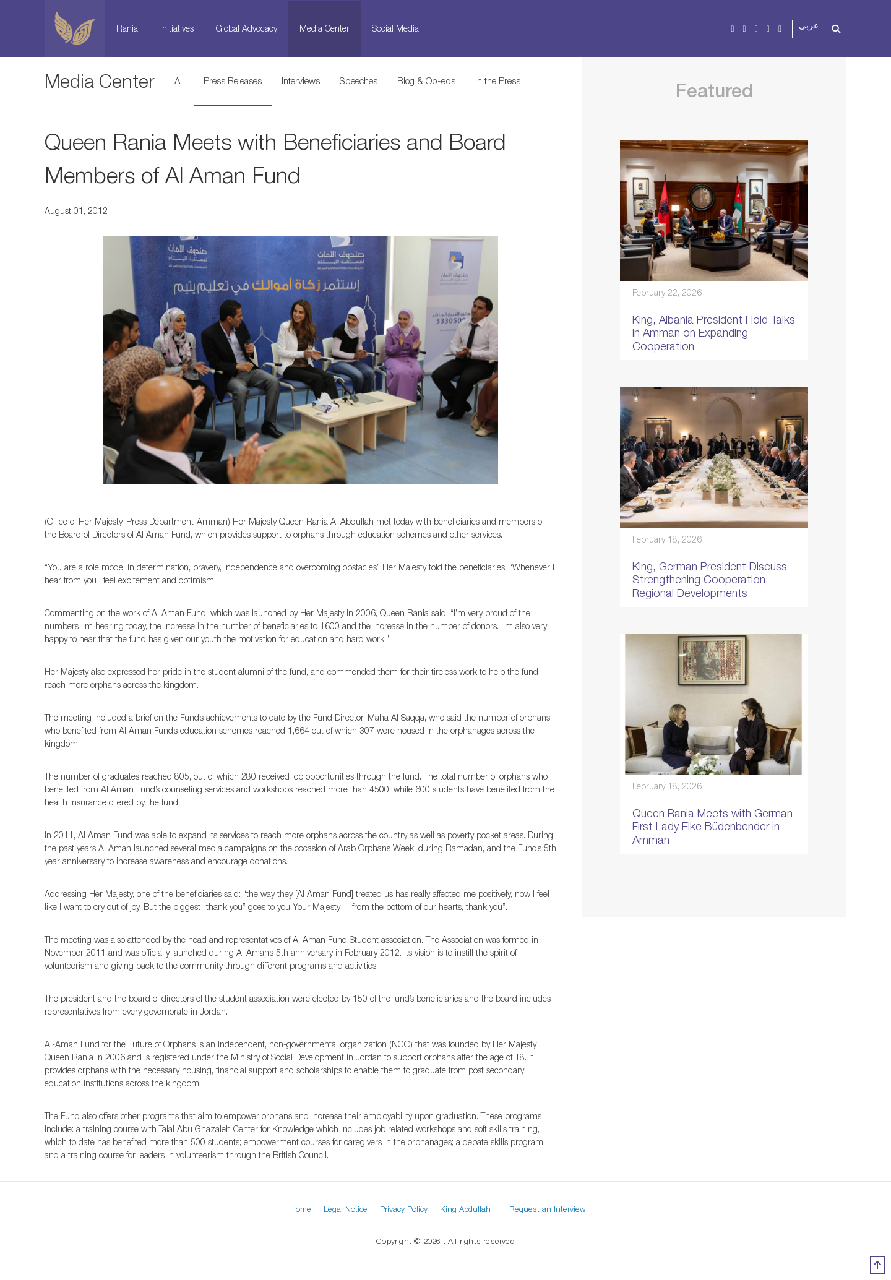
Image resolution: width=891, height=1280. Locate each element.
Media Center (324, 28)
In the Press (497, 80)
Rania (127, 28)
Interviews (301, 80)
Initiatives (177, 28)
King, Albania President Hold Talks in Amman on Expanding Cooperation (713, 333)
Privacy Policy (404, 1209)
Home (300, 1209)
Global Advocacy (246, 28)
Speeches (358, 80)
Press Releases (233, 80)
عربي (809, 25)
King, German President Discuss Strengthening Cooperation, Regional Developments (709, 579)
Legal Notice (346, 1209)
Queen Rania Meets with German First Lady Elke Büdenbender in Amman (712, 826)
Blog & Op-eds (426, 80)
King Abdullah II (468, 1209)
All (179, 80)
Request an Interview (547, 1209)
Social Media (395, 28)
